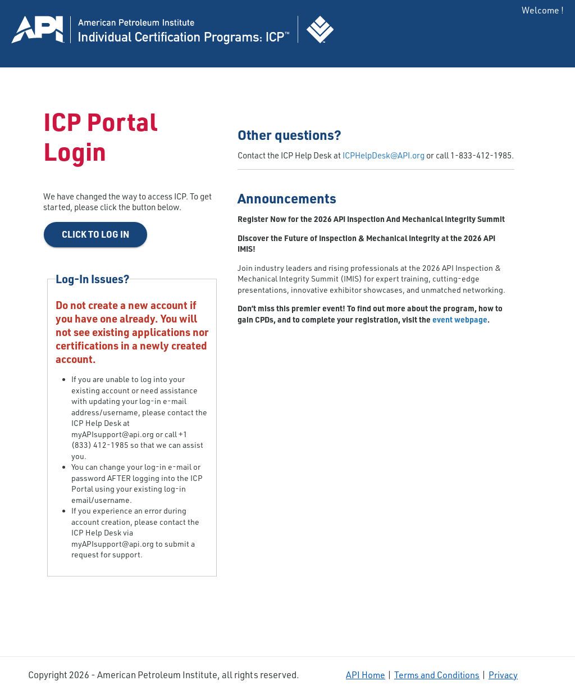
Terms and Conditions (437, 674)
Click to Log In (95, 234)
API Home (365, 674)
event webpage (459, 319)
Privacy (503, 674)
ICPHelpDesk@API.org (384, 155)
